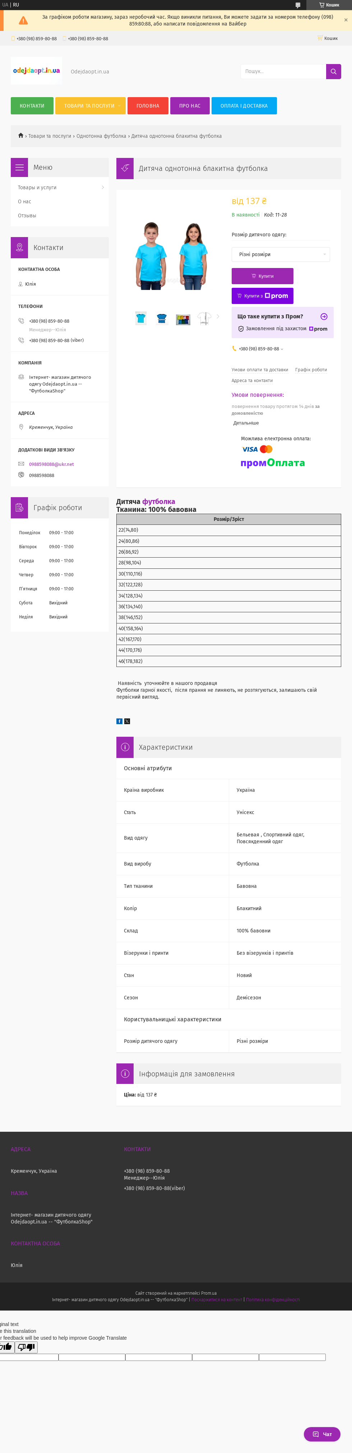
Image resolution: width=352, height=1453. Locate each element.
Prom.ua (209, 1293)
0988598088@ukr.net (51, 464)
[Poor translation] (26, 1347)
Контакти (32, 106)
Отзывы (27, 216)
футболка (158, 501)
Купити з (266, 296)
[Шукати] (333, 71)
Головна (147, 106)
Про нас (189, 106)
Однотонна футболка (101, 136)
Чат (322, 1434)
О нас (24, 202)
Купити (266, 276)
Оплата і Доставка (244, 106)
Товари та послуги (89, 106)
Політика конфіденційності (273, 1299)
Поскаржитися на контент (216, 1299)
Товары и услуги (37, 188)
